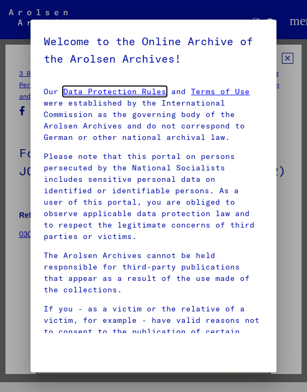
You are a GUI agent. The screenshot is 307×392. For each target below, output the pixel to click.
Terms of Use (220, 91)
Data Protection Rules (114, 91)
